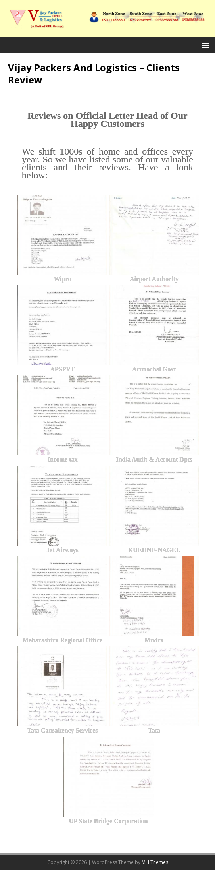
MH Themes (155, 862)
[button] (204, 44)
